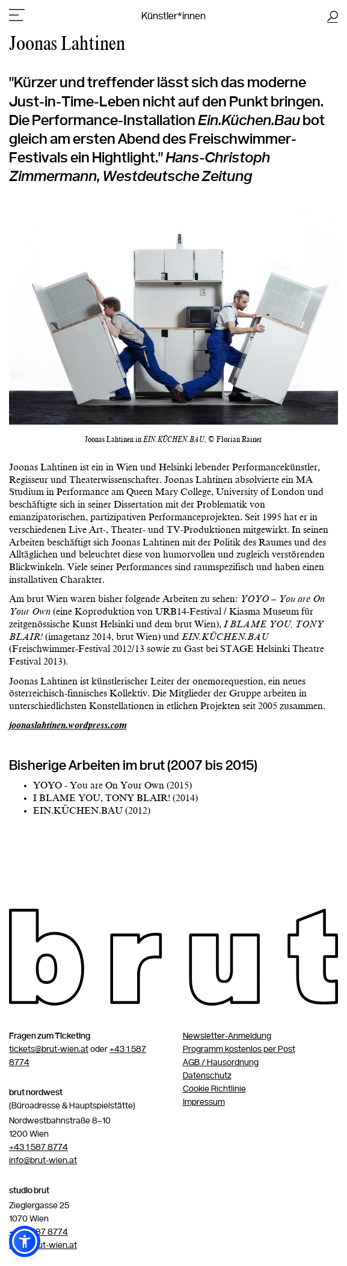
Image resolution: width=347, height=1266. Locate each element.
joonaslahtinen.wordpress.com (67, 726)
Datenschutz (207, 1076)
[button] (24, 1241)
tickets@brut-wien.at (48, 1049)
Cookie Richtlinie (214, 1089)
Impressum (204, 1102)
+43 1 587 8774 (38, 1147)
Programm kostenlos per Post (239, 1049)
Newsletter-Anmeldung (227, 1036)
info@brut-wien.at (43, 1161)
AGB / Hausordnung (221, 1063)
